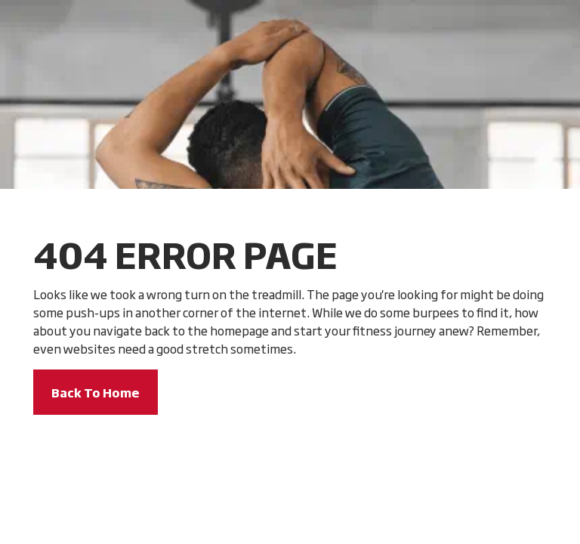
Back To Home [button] (95, 392)
